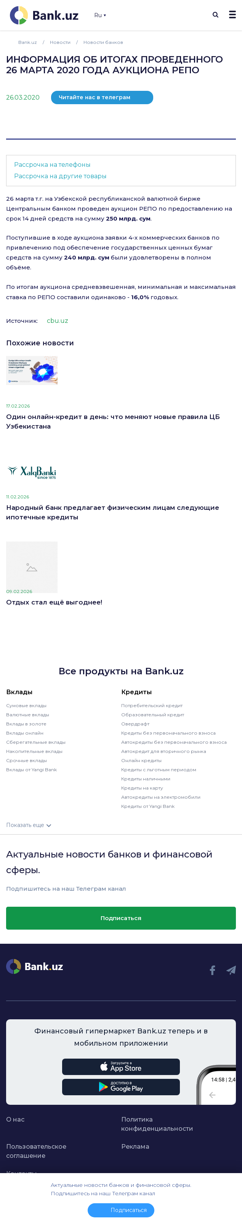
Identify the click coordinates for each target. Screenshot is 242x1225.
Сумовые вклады (26, 705)
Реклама (135, 1146)
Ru (100, 15)
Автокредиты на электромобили (160, 797)
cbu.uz (57, 320)
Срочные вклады (26, 760)
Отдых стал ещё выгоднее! (54, 602)
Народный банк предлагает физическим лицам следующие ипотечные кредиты (112, 512)
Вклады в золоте (26, 724)
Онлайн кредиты (141, 760)
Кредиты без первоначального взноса (168, 733)
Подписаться (121, 918)
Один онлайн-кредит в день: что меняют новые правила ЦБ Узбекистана (113, 421)
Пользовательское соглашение (36, 1151)
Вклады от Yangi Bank (31, 769)
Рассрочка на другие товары (60, 176)
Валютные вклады (27, 714)
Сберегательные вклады (36, 742)
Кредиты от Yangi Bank (148, 806)
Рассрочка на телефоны (52, 164)
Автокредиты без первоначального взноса (174, 742)
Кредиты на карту (142, 788)
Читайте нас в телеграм (94, 97)
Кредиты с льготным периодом (158, 769)
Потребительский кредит (152, 705)
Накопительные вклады (34, 751)
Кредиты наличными (145, 779)
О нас (15, 1119)
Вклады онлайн (24, 733)
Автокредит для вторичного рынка (163, 751)
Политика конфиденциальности (157, 1124)
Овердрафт (135, 724)
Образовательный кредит (152, 714)
